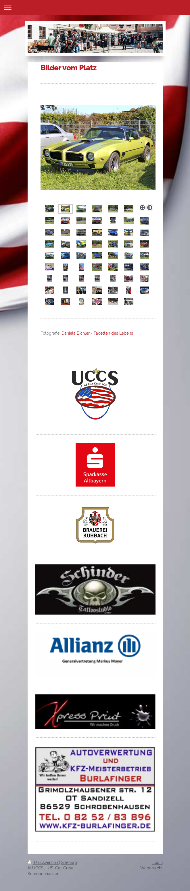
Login (157, 862)
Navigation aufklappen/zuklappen (95, 7)
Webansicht (151, 868)
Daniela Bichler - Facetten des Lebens (97, 333)
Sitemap (69, 862)
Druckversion (43, 862)
